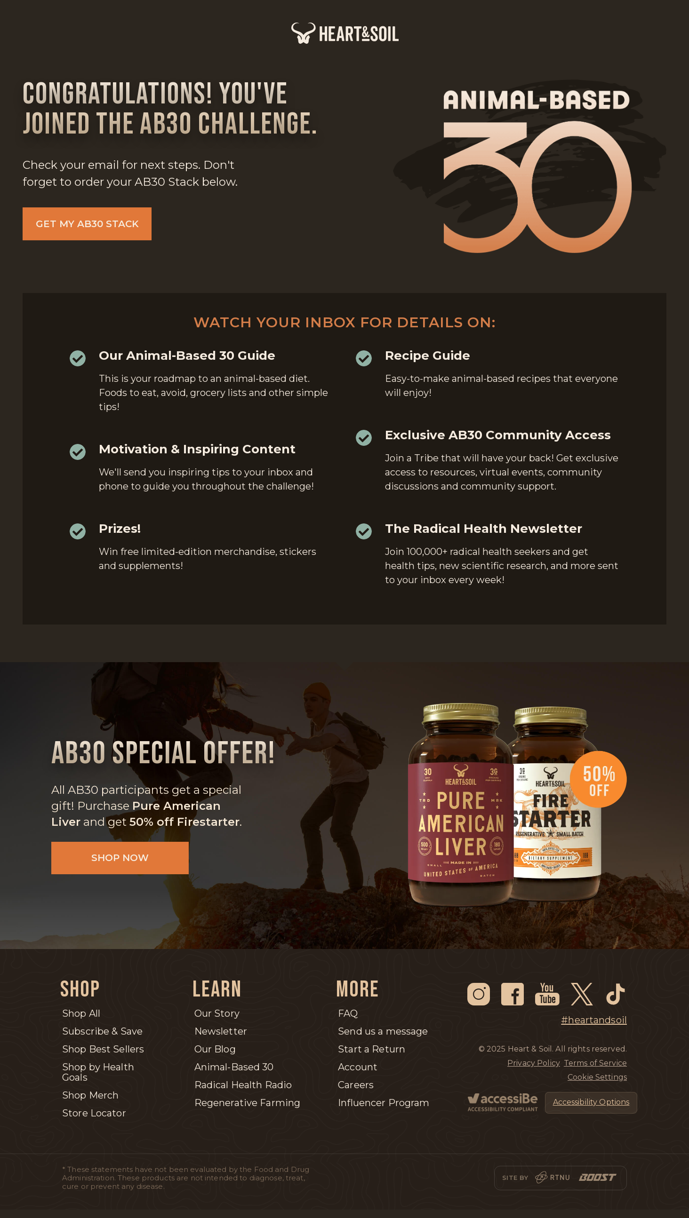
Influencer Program (383, 1103)
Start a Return (371, 1049)
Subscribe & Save (102, 1031)
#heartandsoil (594, 1020)
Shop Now (115, 859)
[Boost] (598, 1178)
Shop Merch (90, 1095)
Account (357, 1067)
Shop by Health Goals (98, 1072)
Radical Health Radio (243, 1085)
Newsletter (220, 1031)
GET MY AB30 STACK (87, 223)
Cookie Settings (597, 1077)
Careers (356, 1085)
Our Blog (215, 1049)
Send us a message (383, 1031)
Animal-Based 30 (234, 1067)
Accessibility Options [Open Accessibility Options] (591, 1102)
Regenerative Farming (247, 1103)
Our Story (217, 1013)
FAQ (348, 1013)
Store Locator (94, 1113)
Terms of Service (595, 1063)
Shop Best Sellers (103, 1049)
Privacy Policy (533, 1063)
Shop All (81, 1013)
